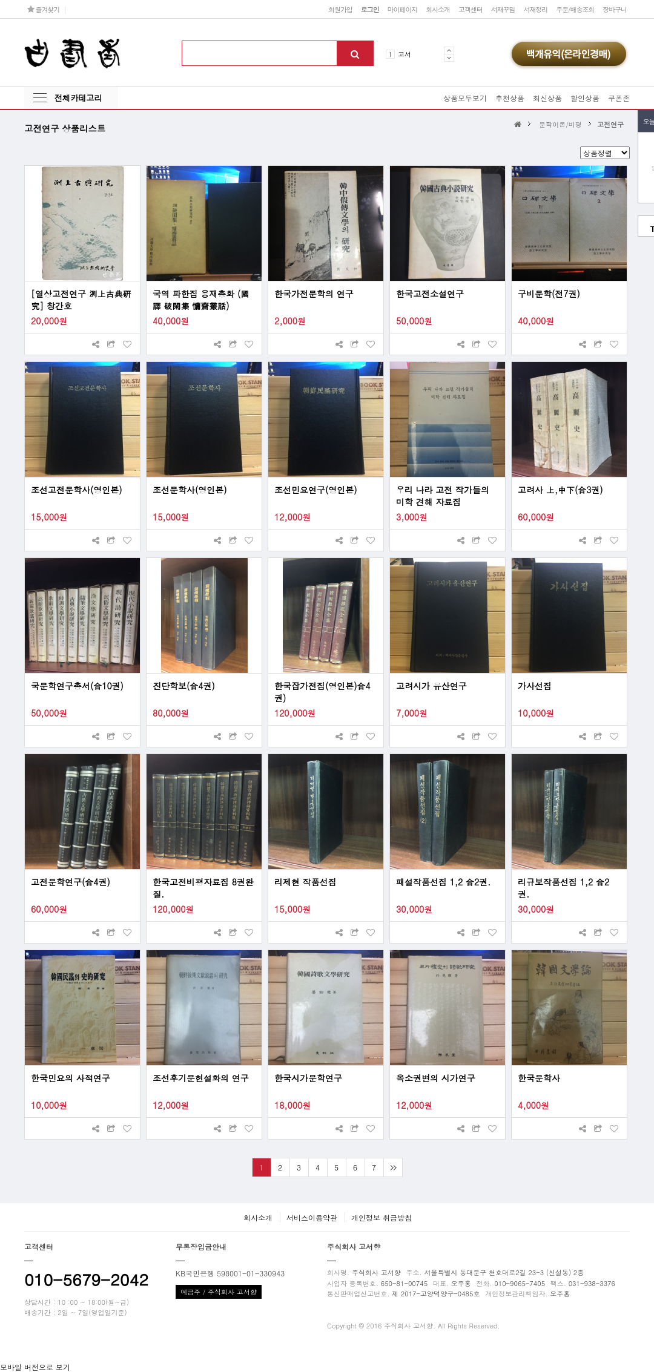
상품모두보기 (465, 98)
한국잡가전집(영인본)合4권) (322, 692)
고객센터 (470, 9)
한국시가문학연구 (308, 1078)
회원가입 (340, 9)
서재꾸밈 (503, 9)
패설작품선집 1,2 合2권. (443, 882)
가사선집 (535, 686)
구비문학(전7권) (549, 293)
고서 (404, 54)
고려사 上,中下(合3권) (560, 490)
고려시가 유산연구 (431, 686)
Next (449, 58)
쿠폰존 (619, 98)
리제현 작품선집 (305, 882)
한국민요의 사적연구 (70, 1078)
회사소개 (438, 9)
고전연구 (610, 124)
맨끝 (392, 1167)
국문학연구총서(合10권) (77, 686)
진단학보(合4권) (184, 686)
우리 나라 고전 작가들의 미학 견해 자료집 (442, 496)
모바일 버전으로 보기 (35, 1367)
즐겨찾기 (43, 9)
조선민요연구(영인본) (315, 490)
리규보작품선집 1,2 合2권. (563, 888)
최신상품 (547, 98)
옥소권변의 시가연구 (435, 1078)
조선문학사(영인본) (190, 490)
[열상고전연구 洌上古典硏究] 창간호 (81, 299)
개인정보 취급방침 (381, 1217)
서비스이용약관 (311, 1217)
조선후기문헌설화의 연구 (201, 1078)
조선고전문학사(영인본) (76, 490)
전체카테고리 (78, 97)
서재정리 (535, 9)
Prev (449, 50)
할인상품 (585, 98)
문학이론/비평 (560, 124)
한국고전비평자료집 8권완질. (203, 888)
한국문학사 (539, 1078)
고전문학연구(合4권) (70, 882)
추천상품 (509, 98)
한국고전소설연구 (430, 293)
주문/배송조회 (575, 9)
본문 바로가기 (0, 0)
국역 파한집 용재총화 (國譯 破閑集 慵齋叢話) (201, 299)
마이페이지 (403, 9)
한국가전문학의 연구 (314, 293)
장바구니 (615, 9)
